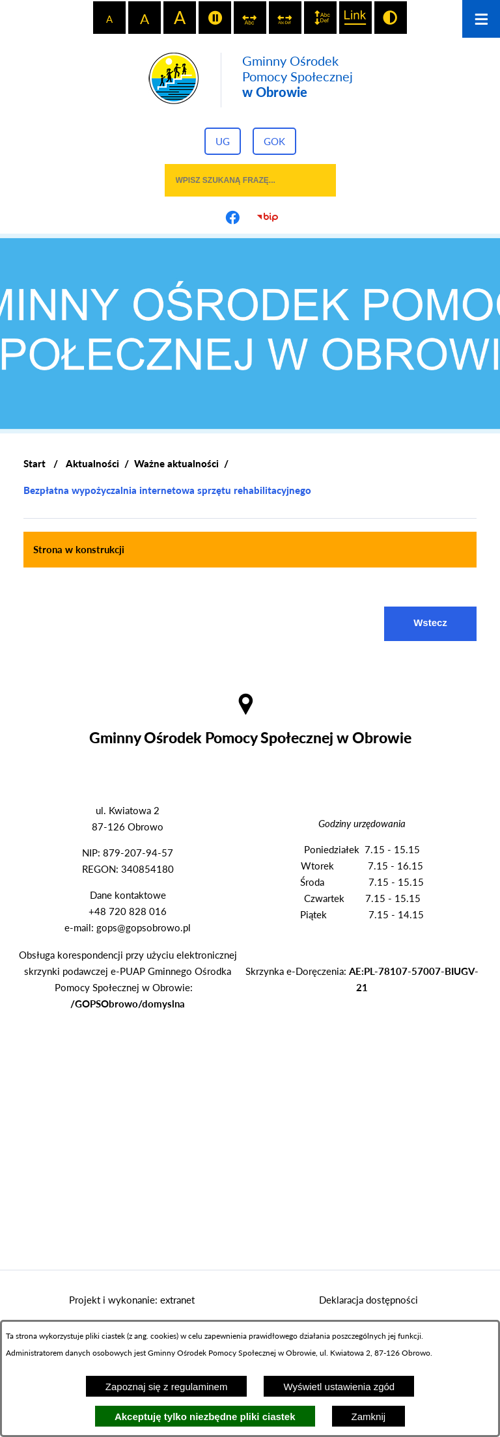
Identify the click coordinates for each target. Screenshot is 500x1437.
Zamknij (369, 1416)
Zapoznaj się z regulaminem (166, 1386)
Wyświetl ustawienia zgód (339, 1386)
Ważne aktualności (176, 463)
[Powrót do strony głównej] (34, 464)
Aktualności (92, 463)
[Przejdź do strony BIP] (267, 217)
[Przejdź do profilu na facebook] (232, 217)
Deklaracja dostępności (368, 1300)
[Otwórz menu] (481, 19)
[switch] (215, 17)
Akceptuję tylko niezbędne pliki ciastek (205, 1416)
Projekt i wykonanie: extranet (132, 1300)
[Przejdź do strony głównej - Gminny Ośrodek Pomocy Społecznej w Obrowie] (250, 80)
